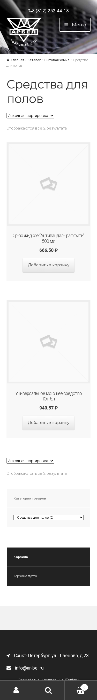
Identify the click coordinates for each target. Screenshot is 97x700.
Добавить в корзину (48, 264)
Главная (17, 60)
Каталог (34, 60)
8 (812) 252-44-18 (48, 10)
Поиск (48, 690)
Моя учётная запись (16, 690)
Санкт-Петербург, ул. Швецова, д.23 (47, 655)
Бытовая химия (56, 60)
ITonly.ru (72, 680)
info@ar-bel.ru (25, 668)
